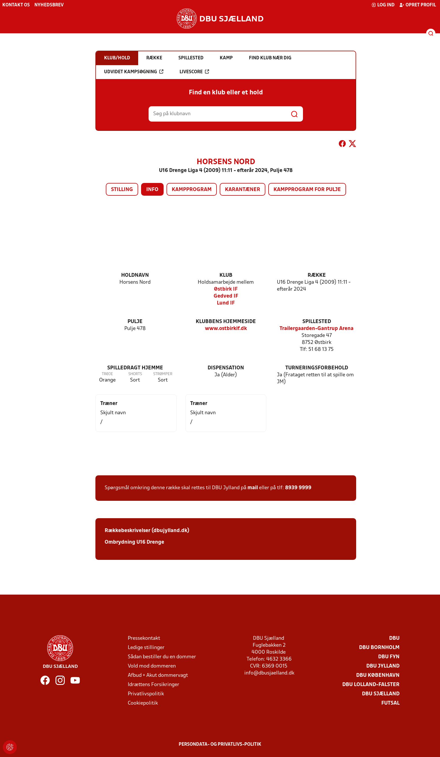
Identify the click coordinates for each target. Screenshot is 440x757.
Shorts (135, 374)
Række (317, 275)
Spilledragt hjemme (135, 368)
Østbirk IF (226, 289)
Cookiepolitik (143, 703)
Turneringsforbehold (316, 368)
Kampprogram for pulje (307, 189)
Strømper (162, 374)
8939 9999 (298, 487)
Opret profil (417, 5)
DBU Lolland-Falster (371, 684)
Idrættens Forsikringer (153, 684)
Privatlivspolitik (146, 694)
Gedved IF (226, 296)
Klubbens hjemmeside (226, 321)
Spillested (316, 321)
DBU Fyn (389, 657)
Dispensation (226, 368)
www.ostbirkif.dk (226, 328)
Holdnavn (135, 275)
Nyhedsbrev (49, 5)
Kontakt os (16, 5)
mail (252, 487)
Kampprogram (192, 189)
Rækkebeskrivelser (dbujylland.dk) (147, 530)
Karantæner (242, 189)
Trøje (107, 374)
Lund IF (226, 303)
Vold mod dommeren (152, 666)
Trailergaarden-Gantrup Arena (317, 328)
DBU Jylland (383, 666)
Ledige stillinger (146, 647)
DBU (394, 638)
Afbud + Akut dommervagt (158, 675)
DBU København (378, 675)
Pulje (135, 321)
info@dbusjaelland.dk (269, 673)
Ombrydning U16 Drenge (135, 542)
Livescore (194, 71)
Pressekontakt (144, 638)
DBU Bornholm (379, 647)
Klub (225, 275)
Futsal (390, 703)
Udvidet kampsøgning (133, 71)
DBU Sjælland (381, 694)
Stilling (122, 189)
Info (152, 189)
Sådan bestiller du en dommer (162, 657)
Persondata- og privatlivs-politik (220, 745)
